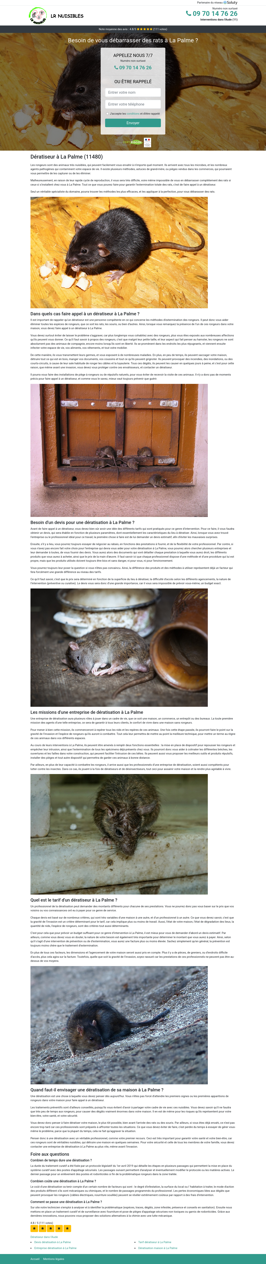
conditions (133, 113)
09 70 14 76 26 (212, 14)
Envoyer (133, 123)
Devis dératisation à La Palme (52, 1242)
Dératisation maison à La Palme (158, 1248)
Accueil (35, 1259)
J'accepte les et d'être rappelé (135, 113)
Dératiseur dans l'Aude (44, 1237)
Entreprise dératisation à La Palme (55, 1248)
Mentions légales (53, 1259)
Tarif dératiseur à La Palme (154, 1242)
